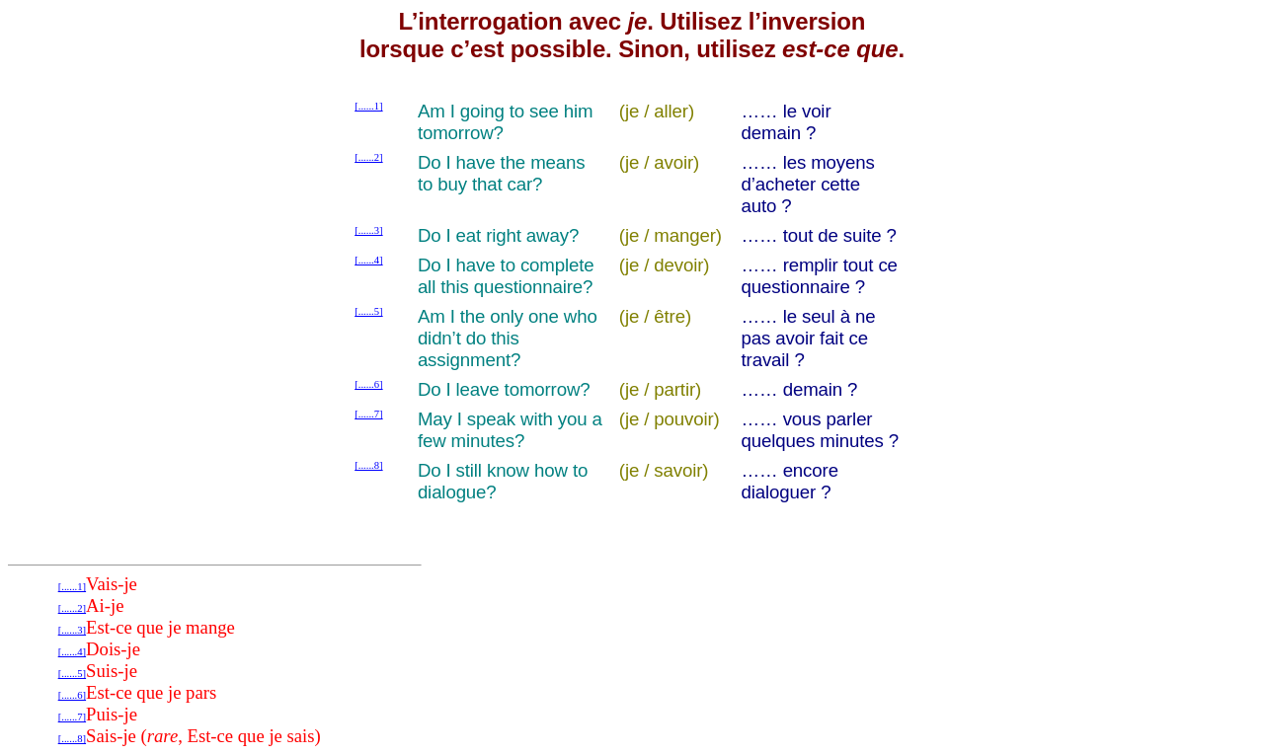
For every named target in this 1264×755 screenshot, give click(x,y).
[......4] (368, 260)
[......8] (368, 465)
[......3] (368, 230)
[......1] (368, 106)
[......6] (368, 384)
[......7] (368, 414)
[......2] (368, 157)
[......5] (368, 311)
